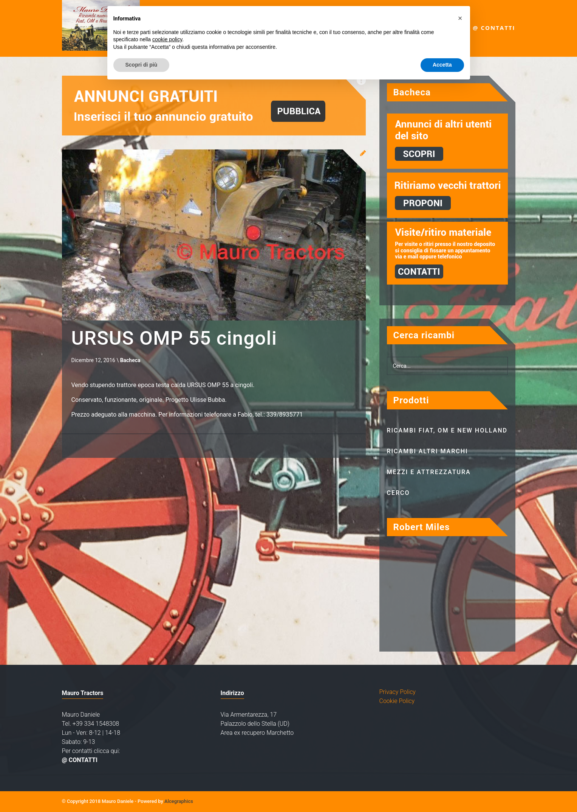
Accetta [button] (442, 65)
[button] (460, 18)
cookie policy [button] (167, 39)
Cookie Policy (397, 701)
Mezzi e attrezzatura (429, 472)
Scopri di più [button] (141, 65)
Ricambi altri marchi (427, 451)
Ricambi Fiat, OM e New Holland (447, 430)
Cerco (398, 492)
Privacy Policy (397, 691)
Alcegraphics (178, 801)
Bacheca (130, 361)
